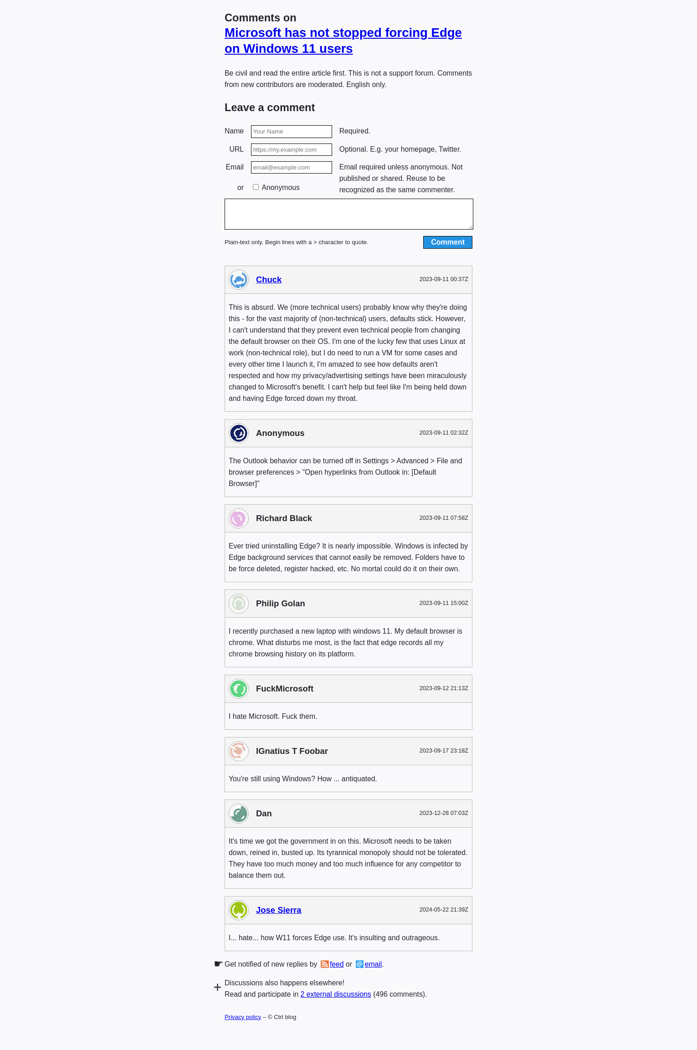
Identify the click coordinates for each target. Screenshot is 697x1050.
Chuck (269, 285)
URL (237, 149)
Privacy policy (243, 1022)
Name (234, 131)
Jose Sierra (279, 915)
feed (337, 969)
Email (235, 167)
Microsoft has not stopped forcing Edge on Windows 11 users (343, 41)
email (373, 969)
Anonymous (276, 187)
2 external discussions (336, 1000)
